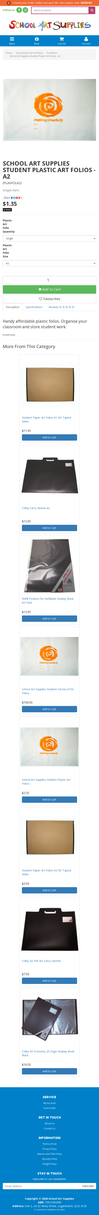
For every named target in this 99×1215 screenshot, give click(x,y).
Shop (36, 40)
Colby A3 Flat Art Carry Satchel (41, 961)
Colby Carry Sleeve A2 (36, 508)
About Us (49, 1123)
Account (86, 40)
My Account (49, 1103)
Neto (62, 1209)
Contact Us (49, 1128)
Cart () (61, 40)
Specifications (34, 307)
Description (13, 307)
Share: (13, 197)
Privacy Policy (50, 1148)
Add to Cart (49, 289)
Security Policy (49, 1158)
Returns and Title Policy (49, 1153)
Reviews (61, 307)
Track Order (49, 1108)
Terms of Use (50, 1143)
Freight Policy (49, 1163)
